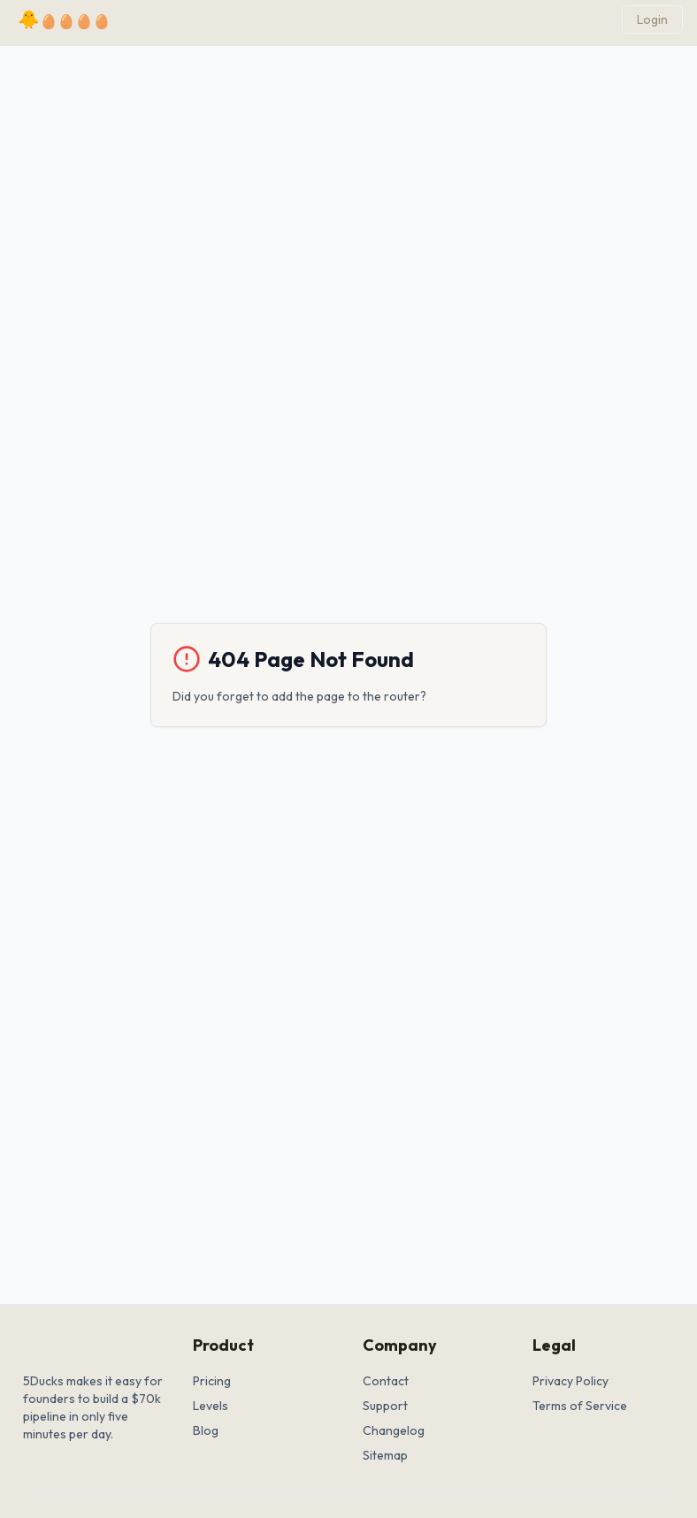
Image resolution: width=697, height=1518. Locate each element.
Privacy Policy (570, 1381)
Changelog (394, 1430)
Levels (210, 1406)
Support (385, 1406)
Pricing (212, 1381)
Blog (205, 1430)
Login (652, 19)
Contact (386, 1381)
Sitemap (385, 1455)
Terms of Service (579, 1406)
